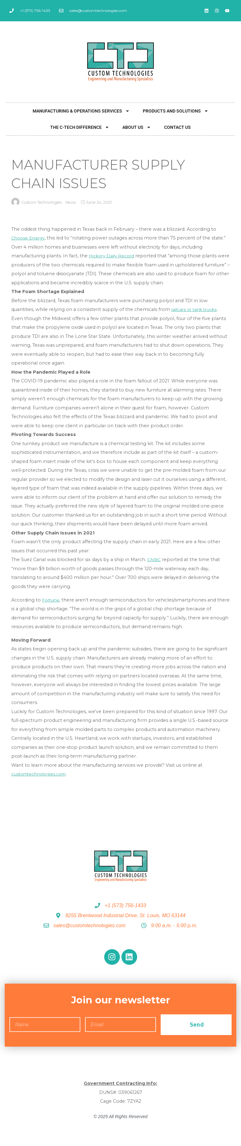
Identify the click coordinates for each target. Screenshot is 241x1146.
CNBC (154, 560)
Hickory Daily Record (113, 256)
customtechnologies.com (41, 774)
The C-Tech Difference (79, 127)
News (75, 202)
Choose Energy (29, 238)
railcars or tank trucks (195, 310)
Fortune (51, 600)
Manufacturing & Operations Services (81, 111)
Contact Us (177, 127)
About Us (136, 127)
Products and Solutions (175, 111)
